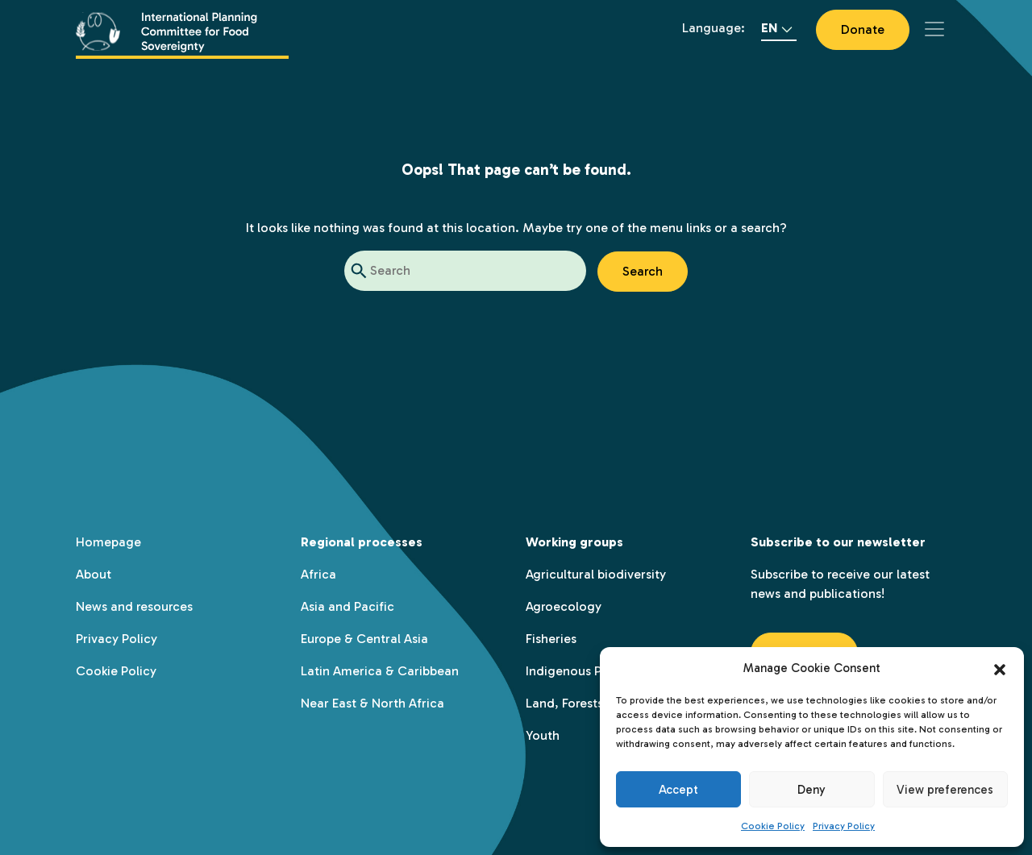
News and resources (134, 606)
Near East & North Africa (372, 703)
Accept (678, 789)
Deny (811, 789)
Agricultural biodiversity (596, 574)
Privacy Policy (844, 826)
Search (642, 271)
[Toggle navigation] (934, 29)
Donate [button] (862, 29)
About (93, 574)
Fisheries (551, 638)
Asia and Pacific (347, 606)
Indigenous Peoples (583, 671)
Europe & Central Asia (364, 638)
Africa (318, 574)
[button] (1000, 668)
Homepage (108, 542)
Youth (543, 735)
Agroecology (563, 606)
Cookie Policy (773, 826)
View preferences (945, 789)
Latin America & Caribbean (380, 671)
